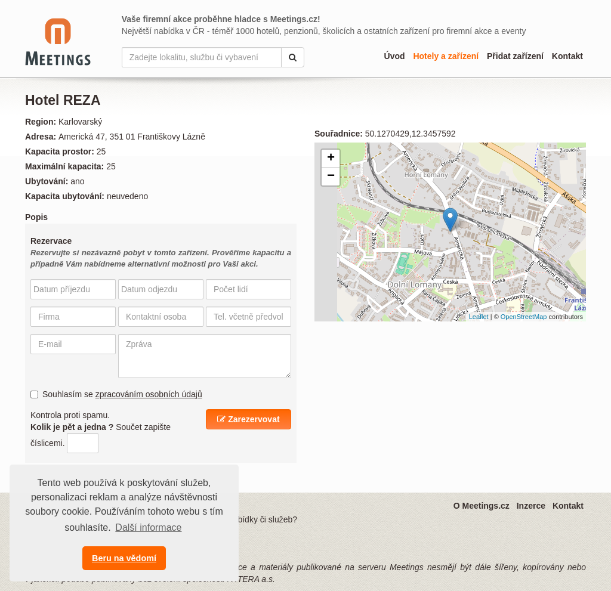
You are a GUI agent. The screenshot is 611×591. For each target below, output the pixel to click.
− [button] (331, 176)
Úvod (394, 56)
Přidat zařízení (515, 56)
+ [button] (331, 159)
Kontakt (567, 56)
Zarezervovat (248, 419)
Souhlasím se (116, 394)
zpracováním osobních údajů (148, 394)
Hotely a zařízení (446, 56)
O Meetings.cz (481, 505)
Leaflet (479, 316)
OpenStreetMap (524, 316)
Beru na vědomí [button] (124, 558)
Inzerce (531, 505)
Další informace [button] (148, 527)
